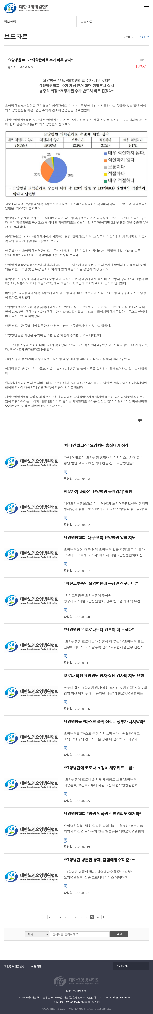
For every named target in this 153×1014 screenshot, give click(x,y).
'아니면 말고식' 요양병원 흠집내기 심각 (96, 445)
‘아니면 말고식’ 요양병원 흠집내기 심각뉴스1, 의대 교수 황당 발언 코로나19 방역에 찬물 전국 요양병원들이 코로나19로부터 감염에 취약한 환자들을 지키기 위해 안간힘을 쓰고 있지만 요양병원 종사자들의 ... (103, 461)
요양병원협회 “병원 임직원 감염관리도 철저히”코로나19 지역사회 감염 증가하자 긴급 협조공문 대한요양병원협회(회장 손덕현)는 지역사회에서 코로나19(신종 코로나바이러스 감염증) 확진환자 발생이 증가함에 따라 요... (106, 829)
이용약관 (36, 966)
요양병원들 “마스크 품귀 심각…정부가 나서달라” (104, 722)
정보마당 (10, 21)
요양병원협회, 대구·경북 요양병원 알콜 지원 (100, 538)
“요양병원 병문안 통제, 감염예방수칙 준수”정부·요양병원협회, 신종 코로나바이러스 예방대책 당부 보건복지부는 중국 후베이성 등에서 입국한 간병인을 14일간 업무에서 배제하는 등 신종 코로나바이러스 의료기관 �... (106, 875)
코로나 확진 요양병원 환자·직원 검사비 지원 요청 (104, 676)
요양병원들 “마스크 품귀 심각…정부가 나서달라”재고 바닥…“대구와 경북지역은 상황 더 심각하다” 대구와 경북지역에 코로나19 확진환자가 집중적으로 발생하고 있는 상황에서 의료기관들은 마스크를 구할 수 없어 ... (105, 737)
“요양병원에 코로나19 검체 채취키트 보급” (99, 768)
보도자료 (87, 21)
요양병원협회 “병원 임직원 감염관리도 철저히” (102, 814)
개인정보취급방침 (14, 966)
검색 (119, 934)
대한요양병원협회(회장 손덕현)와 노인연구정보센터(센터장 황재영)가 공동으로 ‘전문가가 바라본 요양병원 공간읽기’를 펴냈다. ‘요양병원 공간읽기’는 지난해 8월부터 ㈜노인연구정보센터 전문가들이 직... (106, 507)
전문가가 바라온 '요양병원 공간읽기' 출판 (98, 491)
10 (98, 917)
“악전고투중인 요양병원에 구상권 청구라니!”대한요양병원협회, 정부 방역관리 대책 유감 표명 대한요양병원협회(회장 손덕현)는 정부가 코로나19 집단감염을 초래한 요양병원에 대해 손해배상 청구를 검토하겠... (104, 599)
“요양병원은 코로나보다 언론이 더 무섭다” (99, 629)
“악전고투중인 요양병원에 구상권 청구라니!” (101, 584)
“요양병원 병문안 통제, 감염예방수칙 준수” (99, 860)
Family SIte (123, 966)
